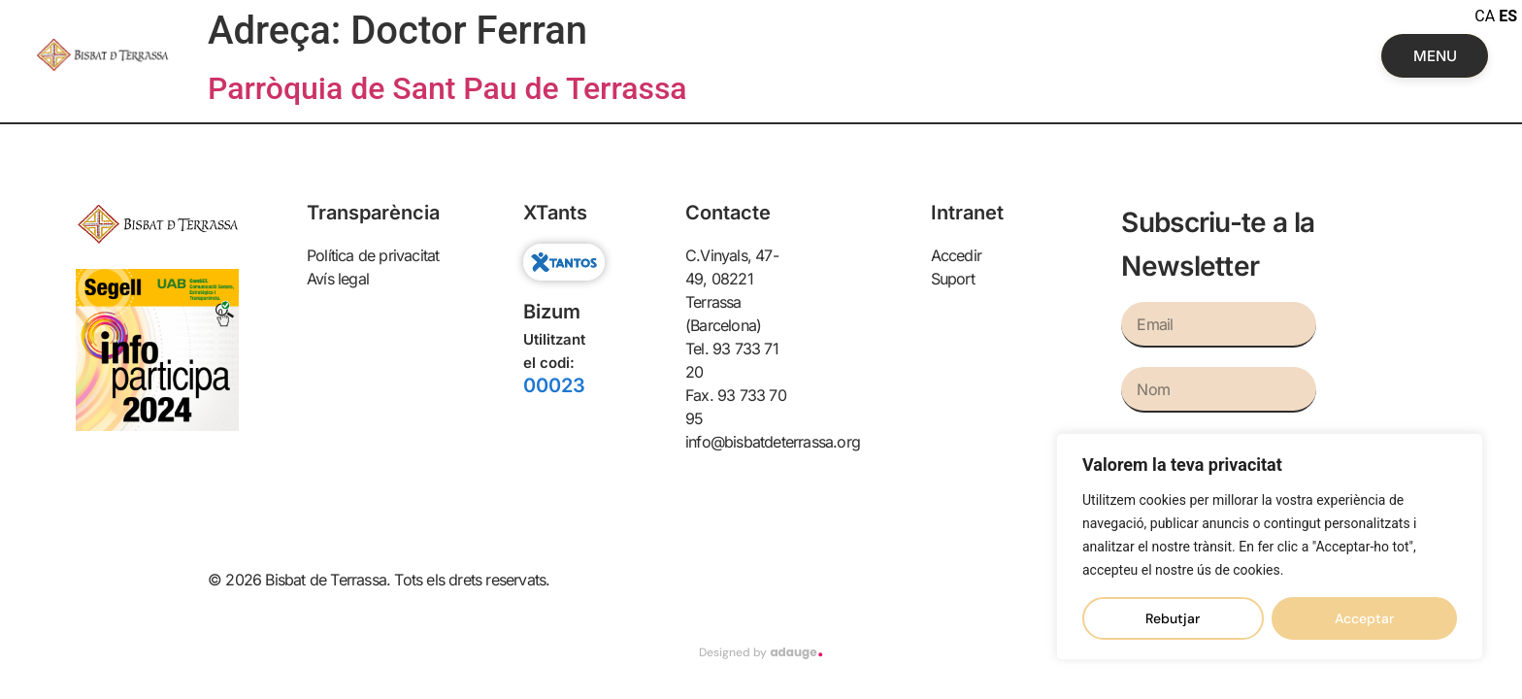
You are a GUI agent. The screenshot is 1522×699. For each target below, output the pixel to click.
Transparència (373, 212)
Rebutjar (1172, 618)
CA (1484, 16)
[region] (1269, 546)
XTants (555, 212)
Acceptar (1364, 618)
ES (1508, 16)
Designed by (760, 652)
